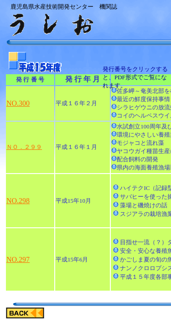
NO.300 (18, 103)
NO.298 (18, 201)
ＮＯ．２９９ (24, 147)
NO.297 (18, 259)
